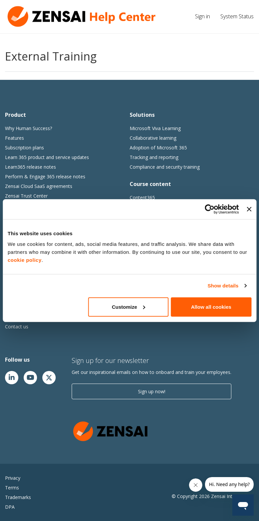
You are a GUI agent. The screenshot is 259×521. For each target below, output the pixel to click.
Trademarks (18, 497)
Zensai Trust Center (26, 196)
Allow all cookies (211, 306)
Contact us (16, 326)
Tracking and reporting (154, 157)
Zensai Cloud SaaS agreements (38, 186)
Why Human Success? (28, 128)
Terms (12, 487)
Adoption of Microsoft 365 (158, 147)
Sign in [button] (202, 16)
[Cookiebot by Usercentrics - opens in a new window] (210, 209)
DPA (10, 507)
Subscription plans (24, 147)
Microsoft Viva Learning (155, 128)
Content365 (142, 197)
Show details (223, 285)
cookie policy (25, 259)
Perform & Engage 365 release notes (45, 176)
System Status (237, 16)
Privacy (12, 478)
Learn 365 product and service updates (47, 157)
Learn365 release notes (30, 167)
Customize (128, 306)
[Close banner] (249, 209)
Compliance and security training (165, 167)
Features (14, 138)
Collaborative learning (153, 138)
